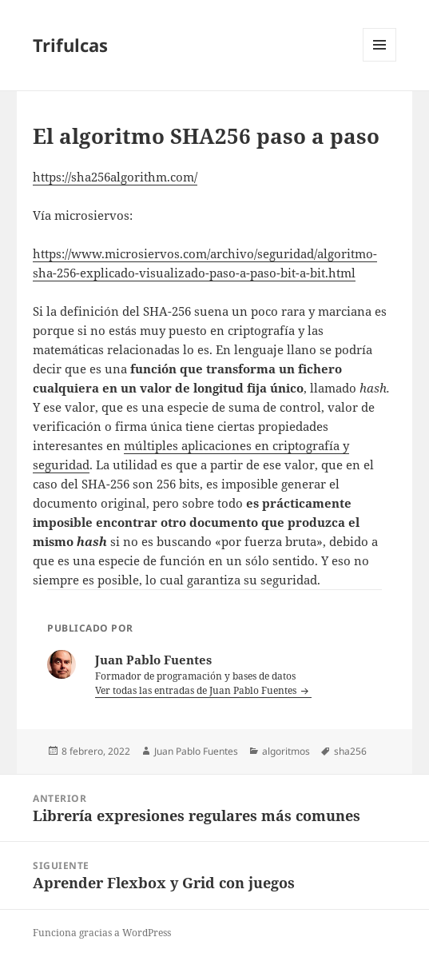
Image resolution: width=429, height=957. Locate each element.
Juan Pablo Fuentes (196, 751)
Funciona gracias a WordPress (102, 932)
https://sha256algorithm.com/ (115, 177)
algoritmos (286, 751)
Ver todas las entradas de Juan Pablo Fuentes (197, 690)
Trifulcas (70, 45)
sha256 (350, 751)
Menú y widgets (379, 61)
